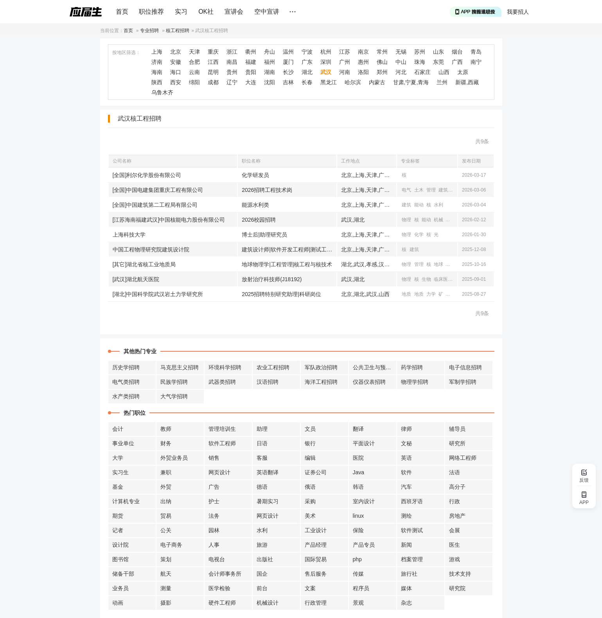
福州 (269, 62)
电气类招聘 (126, 382)
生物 (426, 279)
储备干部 (123, 574)
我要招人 (518, 12)
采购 (310, 501)
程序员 (361, 588)
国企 (262, 574)
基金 (117, 487)
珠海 (419, 62)
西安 (175, 82)
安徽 (175, 62)
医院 (358, 458)
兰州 (442, 82)
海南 (156, 72)
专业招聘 (149, 30)
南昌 (231, 62)
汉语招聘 (268, 382)
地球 (438, 264)
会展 (454, 530)
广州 (344, 62)
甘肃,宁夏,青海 (411, 82)
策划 (165, 559)
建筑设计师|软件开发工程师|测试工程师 (289, 249)
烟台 (457, 52)
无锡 (400, 52)
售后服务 (316, 574)
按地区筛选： (126, 52)
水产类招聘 (126, 396)
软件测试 (412, 530)
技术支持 (460, 574)
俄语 (310, 487)
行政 (454, 501)
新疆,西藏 (467, 82)
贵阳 (250, 72)
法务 (213, 516)
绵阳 (194, 82)
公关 (165, 530)
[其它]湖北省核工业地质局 (144, 264)
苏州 (419, 52)
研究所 (457, 443)
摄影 (165, 603)
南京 (363, 52)
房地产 (457, 516)
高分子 (457, 487)
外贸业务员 (174, 458)
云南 (194, 72)
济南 (156, 62)
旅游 (262, 545)
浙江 (231, 52)
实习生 (120, 472)
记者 (117, 530)
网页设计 (219, 472)
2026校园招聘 (259, 220)
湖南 (269, 72)
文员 (310, 429)
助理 (262, 429)
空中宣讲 (266, 11)
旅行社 (409, 574)
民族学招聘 (174, 382)
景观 (358, 603)
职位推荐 (151, 11)
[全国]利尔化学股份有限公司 (147, 175)
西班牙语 (412, 501)
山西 (443, 72)
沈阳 (269, 82)
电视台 (216, 559)
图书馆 (120, 559)
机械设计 (268, 603)
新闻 (406, 545)
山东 (438, 52)
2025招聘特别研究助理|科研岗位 (281, 294)
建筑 (443, 190)
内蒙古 (377, 82)
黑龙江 (328, 82)
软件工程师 (222, 443)
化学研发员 (255, 175)
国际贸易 (316, 559)
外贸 (165, 487)
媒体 (406, 588)
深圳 (325, 62)
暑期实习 (268, 501)
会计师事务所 (224, 574)
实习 (181, 11)
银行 (310, 443)
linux (358, 516)
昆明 (213, 72)
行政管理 (316, 603)
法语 (454, 472)
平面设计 (364, 443)
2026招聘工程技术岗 (267, 190)
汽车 (406, 487)
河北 (400, 72)
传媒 (358, 574)
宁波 (307, 52)
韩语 (358, 487)
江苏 (344, 52)
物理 (406, 219)
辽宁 (231, 82)
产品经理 (316, 545)
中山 (400, 62)
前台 (262, 588)
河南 (344, 72)
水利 (438, 205)
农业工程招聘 (273, 367)
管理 (431, 190)
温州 (288, 52)
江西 (213, 62)
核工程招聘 (177, 30)
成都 (213, 82)
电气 (406, 190)
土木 (419, 190)
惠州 (363, 62)
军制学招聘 (462, 382)
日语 (262, 443)
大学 (117, 458)
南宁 (476, 62)
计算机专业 (126, 501)
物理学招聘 (414, 382)
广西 (457, 62)
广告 (213, 487)
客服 (262, 458)
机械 (438, 219)
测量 (165, 588)
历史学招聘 (126, 367)
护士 (213, 501)
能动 (419, 205)
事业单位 (123, 443)
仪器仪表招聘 (369, 382)
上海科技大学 (129, 234)
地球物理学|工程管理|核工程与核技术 (287, 264)
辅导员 (457, 429)
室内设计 (364, 501)
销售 (213, 458)
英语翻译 (268, 472)
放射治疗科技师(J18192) (272, 279)
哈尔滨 (353, 82)
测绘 (406, 516)
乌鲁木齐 (162, 92)
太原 (462, 72)
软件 (406, 472)
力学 (431, 294)
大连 (250, 82)
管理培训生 (222, 429)
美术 (310, 516)
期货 (117, 516)
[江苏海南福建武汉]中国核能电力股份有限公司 (169, 220)
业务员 (120, 588)
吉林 (288, 82)
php (357, 559)
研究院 (457, 588)
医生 (454, 545)
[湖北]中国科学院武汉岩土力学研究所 (158, 294)
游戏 (454, 559)
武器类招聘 (222, 382)
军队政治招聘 (321, 367)
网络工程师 (462, 458)
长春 (307, 82)
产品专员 (364, 545)
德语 (262, 487)
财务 (165, 443)
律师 (406, 429)
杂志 (406, 603)
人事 (213, 545)
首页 (122, 11)
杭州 (325, 52)
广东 (307, 62)
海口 (175, 72)
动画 (117, 603)
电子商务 (171, 545)
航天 (165, 574)
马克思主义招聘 (179, 367)
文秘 (406, 443)
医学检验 (219, 588)
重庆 (213, 52)
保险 (358, 530)
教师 (165, 429)
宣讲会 (234, 11)
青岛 (476, 52)
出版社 (265, 559)
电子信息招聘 (465, 367)
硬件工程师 (222, 603)
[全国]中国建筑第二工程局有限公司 (155, 205)
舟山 (269, 52)
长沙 (288, 72)
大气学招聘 (174, 396)
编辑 (310, 458)
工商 (455, 190)
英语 (406, 458)
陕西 (156, 82)
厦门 (288, 62)
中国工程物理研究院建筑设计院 (151, 249)
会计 (117, 429)
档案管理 (412, 559)
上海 (156, 52)
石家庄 (422, 72)
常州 (382, 52)
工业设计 (316, 530)
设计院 (120, 545)
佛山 (382, 62)
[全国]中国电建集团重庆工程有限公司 (158, 190)
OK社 (206, 11)
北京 (175, 52)
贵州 (231, 72)
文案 (310, 588)
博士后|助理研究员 (264, 234)
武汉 (325, 72)
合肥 (194, 62)
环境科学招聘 (224, 367)
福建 (250, 62)
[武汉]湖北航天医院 (136, 279)
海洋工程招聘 (321, 382)
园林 (213, 530)
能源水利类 (255, 205)
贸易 (165, 516)
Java (359, 472)
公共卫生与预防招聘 (375, 367)
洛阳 (363, 72)
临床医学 (443, 279)
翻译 (358, 429)
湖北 (307, 72)
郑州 (382, 72)
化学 (419, 234)
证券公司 (316, 472)
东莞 (438, 62)
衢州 (250, 52)
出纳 (165, 501)
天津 (194, 52)
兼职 (165, 472)
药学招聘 (412, 367)
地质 (451, 264)
